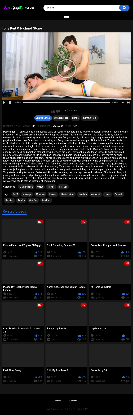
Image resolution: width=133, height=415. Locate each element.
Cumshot (95, 194)
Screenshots (61, 118)
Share (75, 118)
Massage (27, 194)
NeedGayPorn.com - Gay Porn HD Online (64, 409)
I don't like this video (58, 111)
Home (58, 400)
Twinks (51, 187)
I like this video (53, 111)
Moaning (40, 194)
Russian (9, 200)
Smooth (119, 194)
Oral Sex (63, 187)
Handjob (83, 194)
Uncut (40, 187)
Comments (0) (89, 118)
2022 (15, 194)
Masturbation (26, 187)
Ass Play (46, 200)
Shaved (52, 194)
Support (73, 400)
